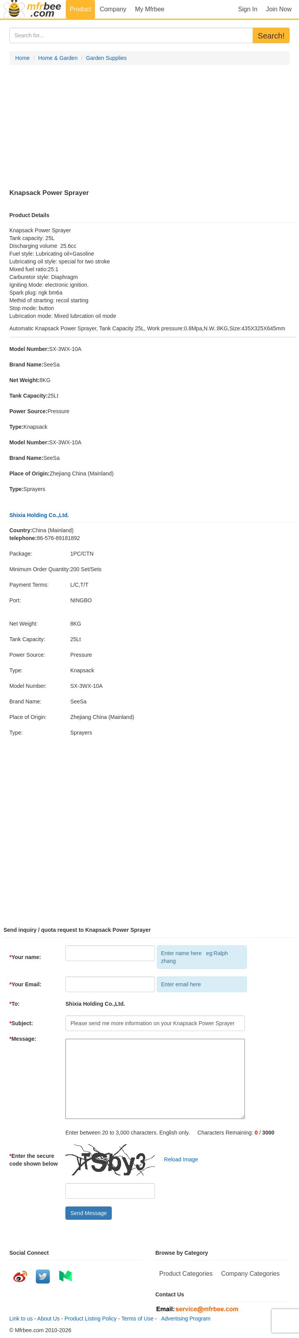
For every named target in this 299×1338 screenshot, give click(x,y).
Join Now (279, 9)
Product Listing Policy (91, 1318)
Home (22, 58)
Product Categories (186, 1273)
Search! (271, 36)
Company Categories (250, 1273)
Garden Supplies (106, 58)
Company (113, 9)
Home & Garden (57, 58)
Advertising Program (184, 1318)
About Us (48, 1318)
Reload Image (177, 1159)
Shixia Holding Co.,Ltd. (39, 515)
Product (80, 9)
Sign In (247, 9)
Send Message (88, 1213)
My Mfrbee (150, 9)
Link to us (21, 1318)
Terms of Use (137, 1318)
